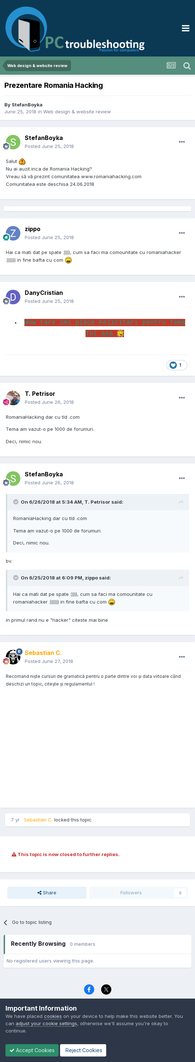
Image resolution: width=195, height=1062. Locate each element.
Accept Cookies (32, 1050)
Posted (49, 146)
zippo (32, 229)
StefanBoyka (27, 105)
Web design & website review (77, 111)
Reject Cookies (83, 1050)
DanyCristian (44, 292)
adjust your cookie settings (46, 1023)
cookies (53, 1016)
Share (46, 892)
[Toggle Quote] (16, 502)
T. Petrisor (40, 393)
